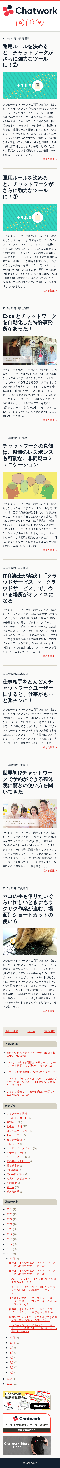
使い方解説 (13, 1170)
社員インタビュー (17, 1178)
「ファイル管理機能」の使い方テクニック (31, 1072)
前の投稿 (49, 1031)
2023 (10, 1214)
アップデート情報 (17, 1113)
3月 (12, 1367)
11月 (13, 1337)
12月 (13, 1258)
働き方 (10, 1187)
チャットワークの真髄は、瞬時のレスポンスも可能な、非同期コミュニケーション (33, 1290)
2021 (10, 1224)
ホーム (31, 1031)
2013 (10, 1383)
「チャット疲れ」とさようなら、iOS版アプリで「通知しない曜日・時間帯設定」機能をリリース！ (32, 1081)
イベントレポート (17, 1118)
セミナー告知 (14, 1139)
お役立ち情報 (14, 1126)
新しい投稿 (11, 1031)
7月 (12, 1357)
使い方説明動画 (15, 1174)
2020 (10, 1229)
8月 (12, 1352)
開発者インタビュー (18, 1161)
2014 (10, 1378)
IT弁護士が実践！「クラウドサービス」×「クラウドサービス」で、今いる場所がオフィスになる (30, 588)
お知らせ (12, 1122)
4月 (12, 1362)
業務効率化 (13, 1165)
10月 (13, 1342)
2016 (10, 1249)
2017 (10, 1244)
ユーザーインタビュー (19, 1148)
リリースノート (15, 1156)
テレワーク (13, 1144)
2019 (10, 1234)
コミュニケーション (18, 1130)
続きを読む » (50, 159)
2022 (10, 1219)
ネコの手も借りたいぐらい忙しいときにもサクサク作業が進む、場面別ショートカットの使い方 (28, 908)
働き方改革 (13, 1191)
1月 (12, 1372)
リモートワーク (15, 1152)
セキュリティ (14, 1135)
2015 (10, 1254)
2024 (10, 1209)
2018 (10, 1239)
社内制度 (12, 1183)
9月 (12, 1347)
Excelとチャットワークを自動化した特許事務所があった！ (29, 322)
